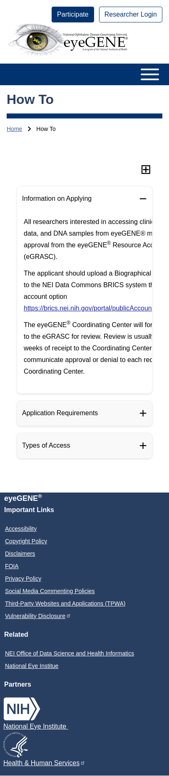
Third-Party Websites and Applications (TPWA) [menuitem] (65, 603)
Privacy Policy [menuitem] (23, 578)
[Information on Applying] (84, 198)
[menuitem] (73, 14)
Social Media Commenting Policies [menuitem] (50, 591)
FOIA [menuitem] (12, 566)
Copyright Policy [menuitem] (26, 541)
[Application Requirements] (84, 413)
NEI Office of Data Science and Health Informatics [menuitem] (69, 653)
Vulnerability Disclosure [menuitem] (38, 615)
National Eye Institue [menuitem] (31, 666)
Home (14, 129)
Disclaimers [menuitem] (20, 553)
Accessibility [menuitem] (21, 528)
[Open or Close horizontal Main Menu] (84, 74)
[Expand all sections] (146, 169)
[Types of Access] (84, 445)
